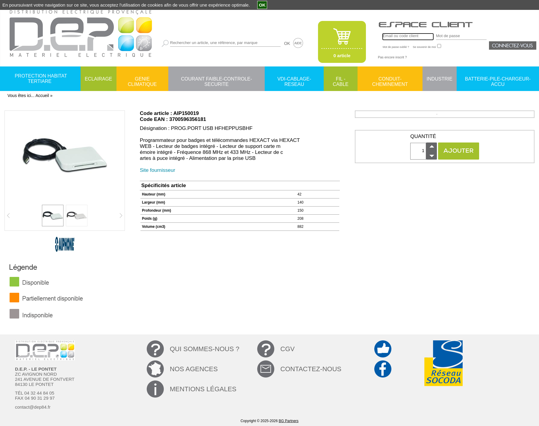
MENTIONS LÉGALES (203, 389)
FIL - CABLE (340, 79)
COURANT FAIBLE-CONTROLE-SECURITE (216, 79)
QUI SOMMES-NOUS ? (204, 349)
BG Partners (289, 421)
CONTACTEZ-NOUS (310, 369)
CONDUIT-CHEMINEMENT (390, 79)
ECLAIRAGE (98, 78)
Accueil (42, 95)
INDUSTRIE (439, 78)
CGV (287, 349)
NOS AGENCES (194, 369)
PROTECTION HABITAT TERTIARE (41, 78)
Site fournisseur (157, 170)
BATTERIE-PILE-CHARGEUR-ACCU (498, 79)
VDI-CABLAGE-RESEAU (294, 79)
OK (287, 43)
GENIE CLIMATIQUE (142, 79)
